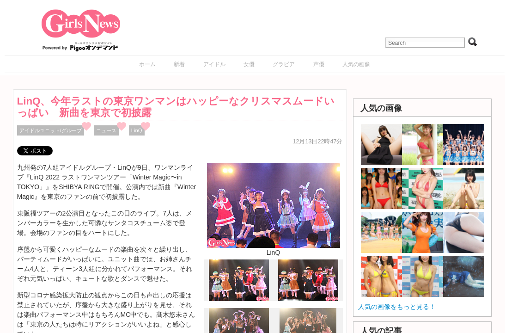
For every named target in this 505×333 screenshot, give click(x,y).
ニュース (106, 130)
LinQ (136, 130)
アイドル (214, 64)
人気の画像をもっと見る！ (397, 306)
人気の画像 (356, 64)
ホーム (147, 64)
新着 (179, 64)
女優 (249, 64)
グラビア (284, 64)
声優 (318, 64)
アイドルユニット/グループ (50, 130)
